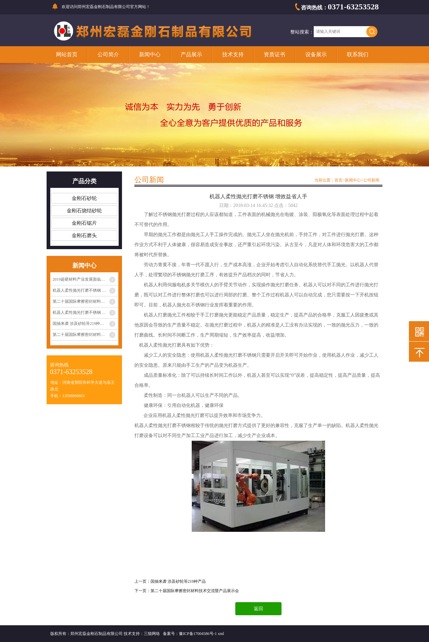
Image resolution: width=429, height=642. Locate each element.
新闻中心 (150, 54)
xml (221, 633)
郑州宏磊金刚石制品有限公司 (104, 6)
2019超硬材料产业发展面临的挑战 (83, 279)
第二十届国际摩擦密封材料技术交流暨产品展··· (85, 301)
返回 (258, 608)
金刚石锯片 (84, 223)
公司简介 (108, 54)
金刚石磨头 (84, 235)
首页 (338, 180)
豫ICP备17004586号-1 (198, 633)
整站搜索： (302, 31)
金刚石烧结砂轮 (84, 210)
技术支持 (233, 54)
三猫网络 (152, 633)
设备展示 (316, 54)
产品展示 (191, 54)
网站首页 (66, 54)
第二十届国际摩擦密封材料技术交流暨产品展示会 (194, 590)
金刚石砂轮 (84, 198)
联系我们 (357, 54)
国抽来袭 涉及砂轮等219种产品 (80, 323)
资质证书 (274, 54)
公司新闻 (371, 180)
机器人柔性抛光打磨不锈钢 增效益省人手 (85, 290)
